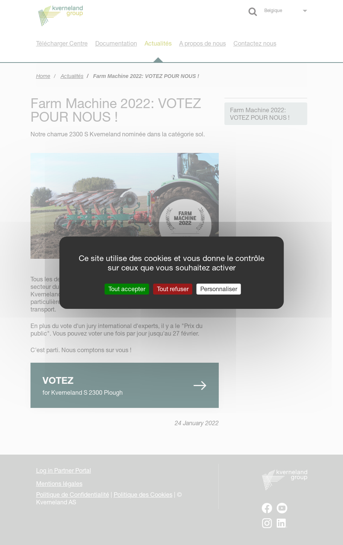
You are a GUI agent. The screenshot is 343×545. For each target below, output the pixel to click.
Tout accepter (126, 288)
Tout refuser (173, 288)
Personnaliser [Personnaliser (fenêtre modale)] (218, 288)
